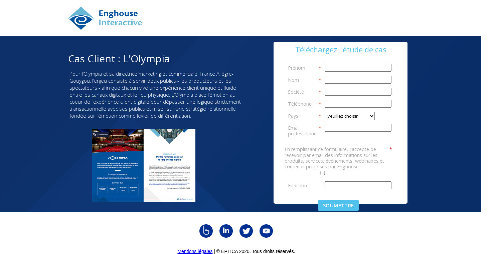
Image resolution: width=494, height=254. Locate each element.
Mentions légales (194, 251)
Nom (304, 80)
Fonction (297, 185)
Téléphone (304, 104)
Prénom (304, 68)
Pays (304, 116)
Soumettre (338, 205)
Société (304, 92)
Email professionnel (304, 130)
